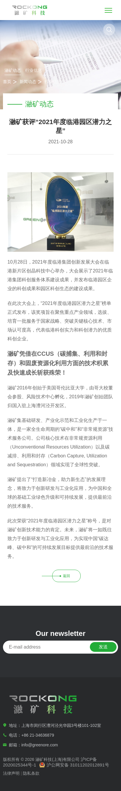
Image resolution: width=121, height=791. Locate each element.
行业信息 (33, 70)
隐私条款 (31, 773)
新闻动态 (28, 81)
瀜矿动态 (12, 70)
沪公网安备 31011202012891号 (78, 764)
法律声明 (11, 773)
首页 (7, 81)
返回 (66, 576)
